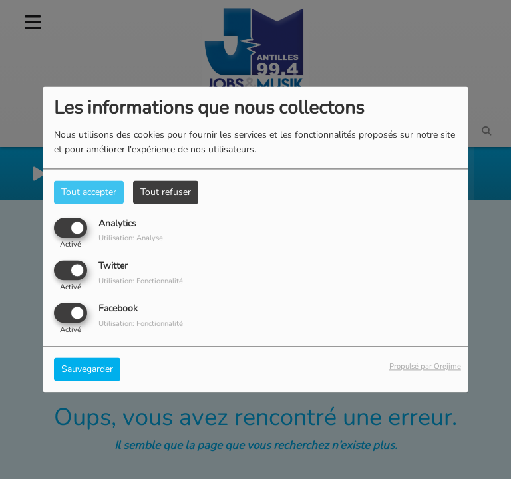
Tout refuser (165, 192)
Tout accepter (88, 192)
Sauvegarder (87, 369)
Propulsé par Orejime (425, 367)
